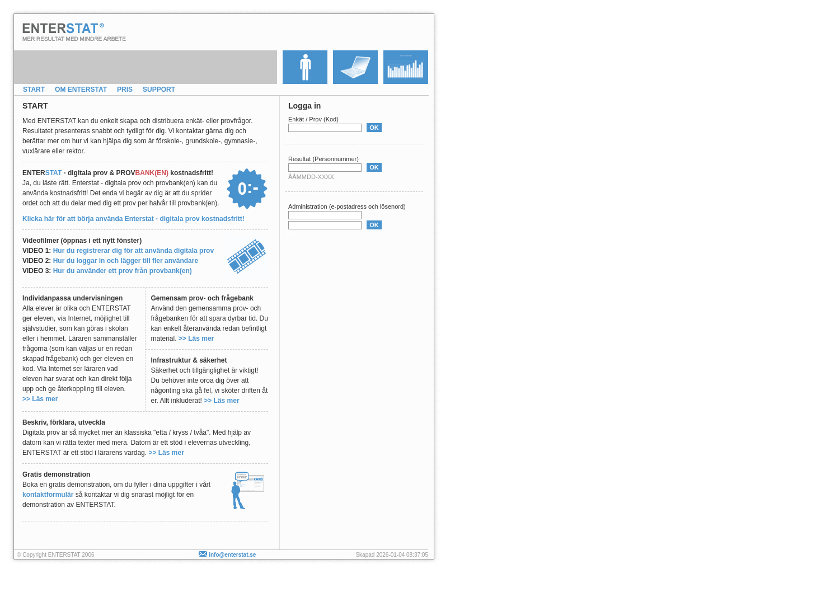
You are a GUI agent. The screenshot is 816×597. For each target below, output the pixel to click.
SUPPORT (159, 89)
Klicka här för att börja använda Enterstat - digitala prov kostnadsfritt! (133, 219)
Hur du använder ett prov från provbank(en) (122, 271)
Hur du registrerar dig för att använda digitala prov (133, 251)
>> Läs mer (40, 399)
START (34, 89)
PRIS (125, 89)
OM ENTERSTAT (81, 89)
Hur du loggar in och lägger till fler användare (125, 261)
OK (374, 127)
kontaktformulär (47, 495)
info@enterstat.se (227, 555)
